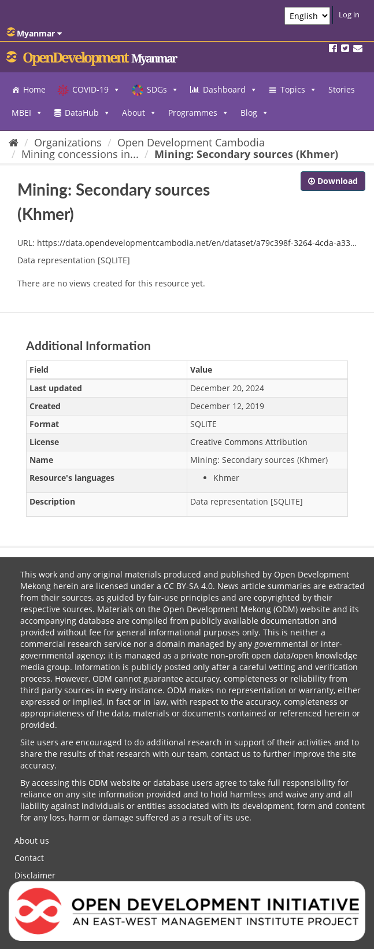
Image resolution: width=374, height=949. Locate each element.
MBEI (27, 112)
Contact (29, 857)
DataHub (87, 112)
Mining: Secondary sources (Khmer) (246, 154)
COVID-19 (96, 89)
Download (333, 180)
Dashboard (230, 89)
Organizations (68, 142)
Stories (341, 89)
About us (31, 840)
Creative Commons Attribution (249, 441)
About (139, 112)
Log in (349, 14)
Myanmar (34, 33)
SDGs (163, 89)
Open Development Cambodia (191, 142)
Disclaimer (34, 875)
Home (34, 89)
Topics (298, 89)
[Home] (13, 142)
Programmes (198, 112)
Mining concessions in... (80, 154)
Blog (254, 112)
